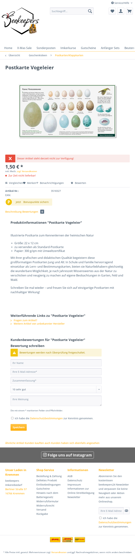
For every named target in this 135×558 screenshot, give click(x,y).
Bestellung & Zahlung (49, 476)
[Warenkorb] (129, 11)
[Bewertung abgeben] (56, 389)
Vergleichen (14, 183)
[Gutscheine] (88, 48)
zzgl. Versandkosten (27, 171)
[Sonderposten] (46, 48)
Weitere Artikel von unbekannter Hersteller (38, 323)
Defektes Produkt (46, 480)
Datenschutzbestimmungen (46, 418)
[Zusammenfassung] (56, 380)
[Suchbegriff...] (72, 11)
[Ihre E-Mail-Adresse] (56, 371)
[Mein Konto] (120, 11)
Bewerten (78, 183)
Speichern (19, 427)
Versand (41, 509)
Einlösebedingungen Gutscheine (48, 486)
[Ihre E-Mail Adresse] (111, 510)
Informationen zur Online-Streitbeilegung (81, 491)
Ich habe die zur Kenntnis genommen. (54, 418)
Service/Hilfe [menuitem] (120, 3)
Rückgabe (42, 514)
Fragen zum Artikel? (24, 320)
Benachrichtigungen (50, 183)
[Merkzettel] (112, 11)
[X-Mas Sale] (24, 48)
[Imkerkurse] (68, 48)
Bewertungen (33, 211)
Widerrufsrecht (45, 505)
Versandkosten (59, 552)
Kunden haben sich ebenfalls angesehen (75, 443)
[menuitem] (72, 13)
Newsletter (74, 497)
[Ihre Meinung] (56, 401)
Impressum (74, 484)
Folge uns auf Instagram (67, 455)
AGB (70, 476)
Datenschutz (75, 480)
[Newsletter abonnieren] (126, 510)
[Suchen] (90, 11)
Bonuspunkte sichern (36, 202)
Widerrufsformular (47, 501)
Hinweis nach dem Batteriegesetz (47, 495)
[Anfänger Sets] (110, 48)
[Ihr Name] (56, 362)
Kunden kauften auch (37, 443)
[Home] (8, 48)
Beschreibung (13, 211)
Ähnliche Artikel (14, 443)
